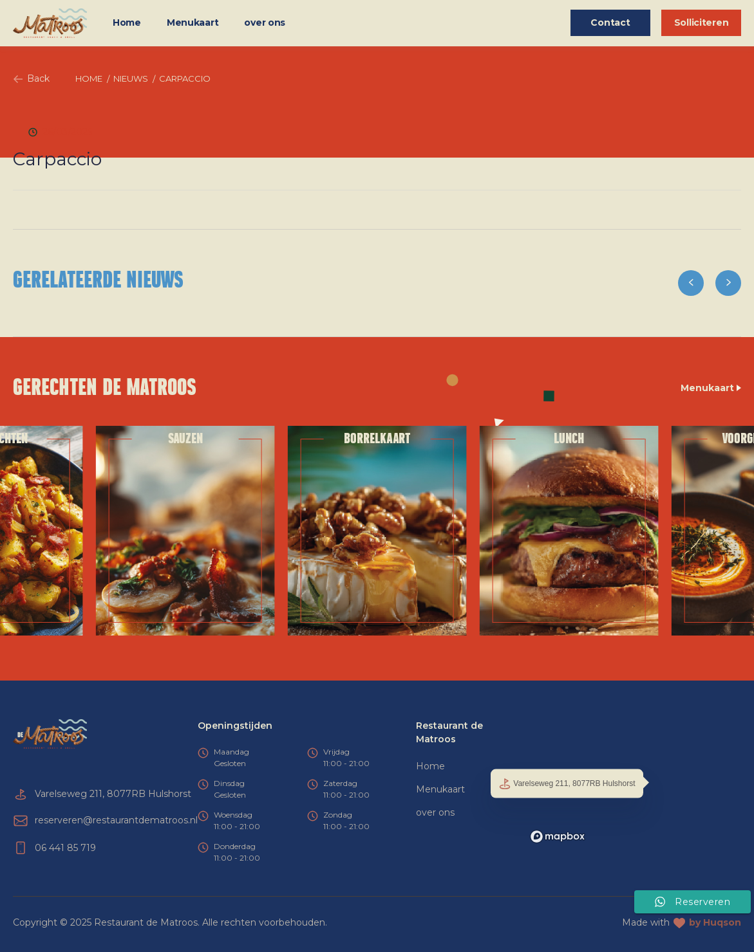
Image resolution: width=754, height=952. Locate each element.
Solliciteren (701, 22)
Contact (610, 22)
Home (127, 22)
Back (31, 78)
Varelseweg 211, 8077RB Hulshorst (567, 784)
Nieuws (130, 78)
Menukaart (192, 22)
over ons (264, 22)
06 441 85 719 (65, 848)
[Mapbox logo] (557, 836)
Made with (681, 922)
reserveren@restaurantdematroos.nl (116, 820)
